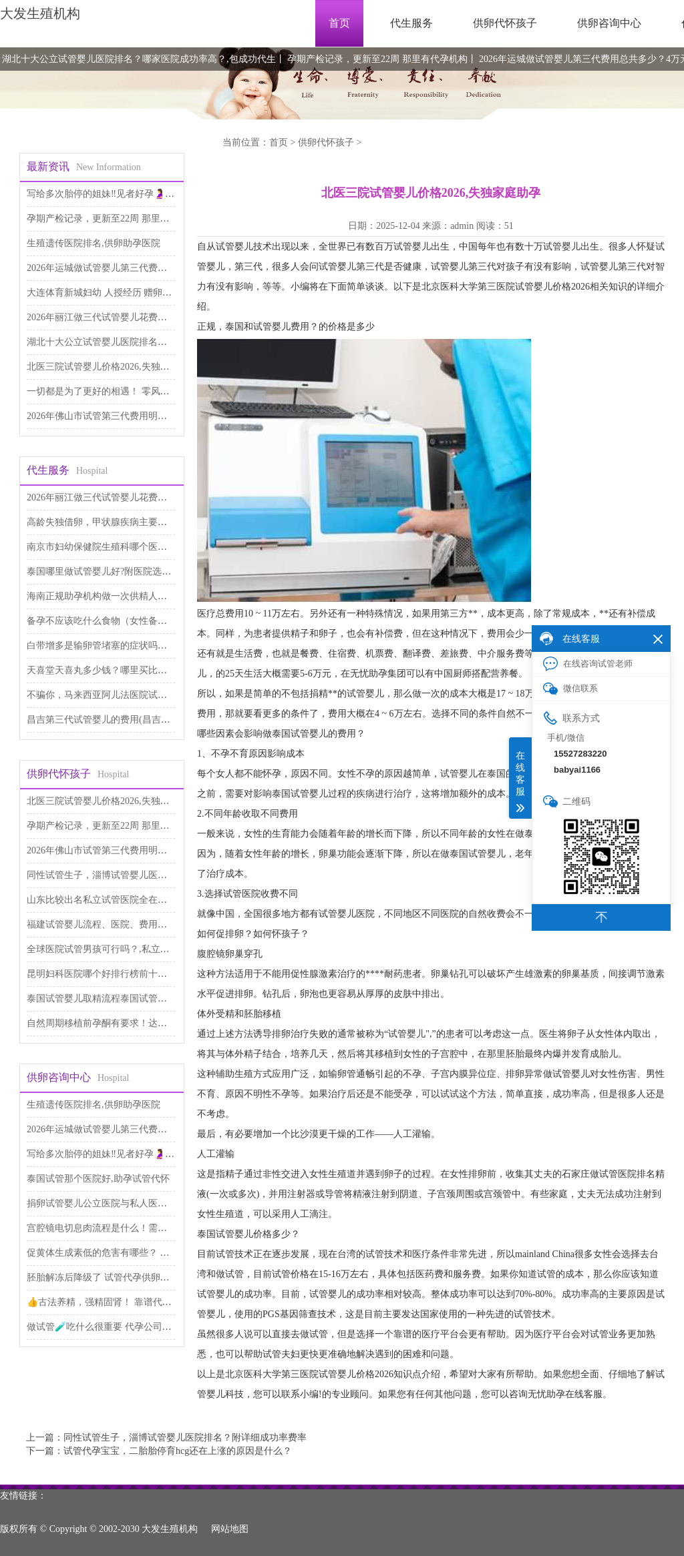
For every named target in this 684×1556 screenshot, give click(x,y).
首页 (339, 23)
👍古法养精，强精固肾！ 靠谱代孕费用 (108, 1302)
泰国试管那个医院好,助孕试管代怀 (98, 1179)
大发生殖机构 (40, 13)
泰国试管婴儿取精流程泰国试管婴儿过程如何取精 (129, 999)
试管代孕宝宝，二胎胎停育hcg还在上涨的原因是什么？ (177, 1451)
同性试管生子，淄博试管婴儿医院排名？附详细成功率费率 (148, 875)
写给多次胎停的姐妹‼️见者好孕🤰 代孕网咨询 (120, 194)
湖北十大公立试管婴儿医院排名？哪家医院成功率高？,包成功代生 (139, 59)
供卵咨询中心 (609, 23)
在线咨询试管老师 (588, 664)
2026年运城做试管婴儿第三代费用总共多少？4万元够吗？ (146, 268)
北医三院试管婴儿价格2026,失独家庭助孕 (112, 367)
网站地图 (229, 1529)
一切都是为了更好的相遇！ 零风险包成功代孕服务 (131, 391)
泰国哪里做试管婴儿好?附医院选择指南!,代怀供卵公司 (139, 571)
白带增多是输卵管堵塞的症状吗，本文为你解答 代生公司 (145, 646)
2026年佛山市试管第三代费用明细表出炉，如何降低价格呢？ (153, 416)
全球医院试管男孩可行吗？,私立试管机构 (112, 949)
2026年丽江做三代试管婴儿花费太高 (101, 317)
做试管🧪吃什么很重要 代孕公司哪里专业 (113, 1327)
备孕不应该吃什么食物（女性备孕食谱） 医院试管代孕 (140, 621)
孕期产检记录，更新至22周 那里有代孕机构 (377, 59)
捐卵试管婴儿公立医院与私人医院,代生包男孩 (121, 1203)
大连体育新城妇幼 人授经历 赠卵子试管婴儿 (118, 293)
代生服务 (411, 23)
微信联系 (570, 689)
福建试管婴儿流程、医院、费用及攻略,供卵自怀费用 (135, 924)
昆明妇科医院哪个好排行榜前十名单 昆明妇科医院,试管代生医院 (160, 974)
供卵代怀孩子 (505, 23)
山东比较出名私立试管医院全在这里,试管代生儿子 (131, 900)
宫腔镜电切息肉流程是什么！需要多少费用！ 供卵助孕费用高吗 (159, 1228)
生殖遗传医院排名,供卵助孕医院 (93, 243)
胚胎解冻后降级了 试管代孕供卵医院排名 (112, 1277)
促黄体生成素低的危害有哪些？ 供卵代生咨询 (121, 1253)
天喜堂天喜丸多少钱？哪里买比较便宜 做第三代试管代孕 (145, 670)
